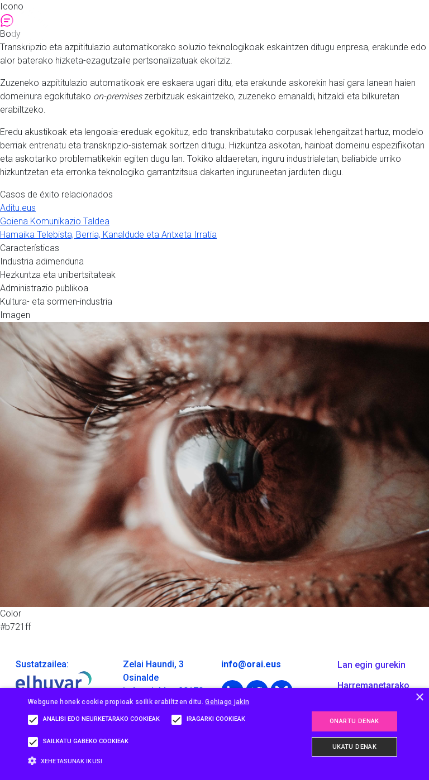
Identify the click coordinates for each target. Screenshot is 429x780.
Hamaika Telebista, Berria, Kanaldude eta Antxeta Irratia (108, 234)
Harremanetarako (373, 685)
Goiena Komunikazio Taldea (54, 221)
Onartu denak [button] (354, 721)
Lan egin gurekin (371, 664)
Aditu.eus (18, 208)
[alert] (214, 734)
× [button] (419, 698)
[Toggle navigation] (408, 27)
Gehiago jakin (227, 702)
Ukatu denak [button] (354, 746)
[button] (149, 761)
